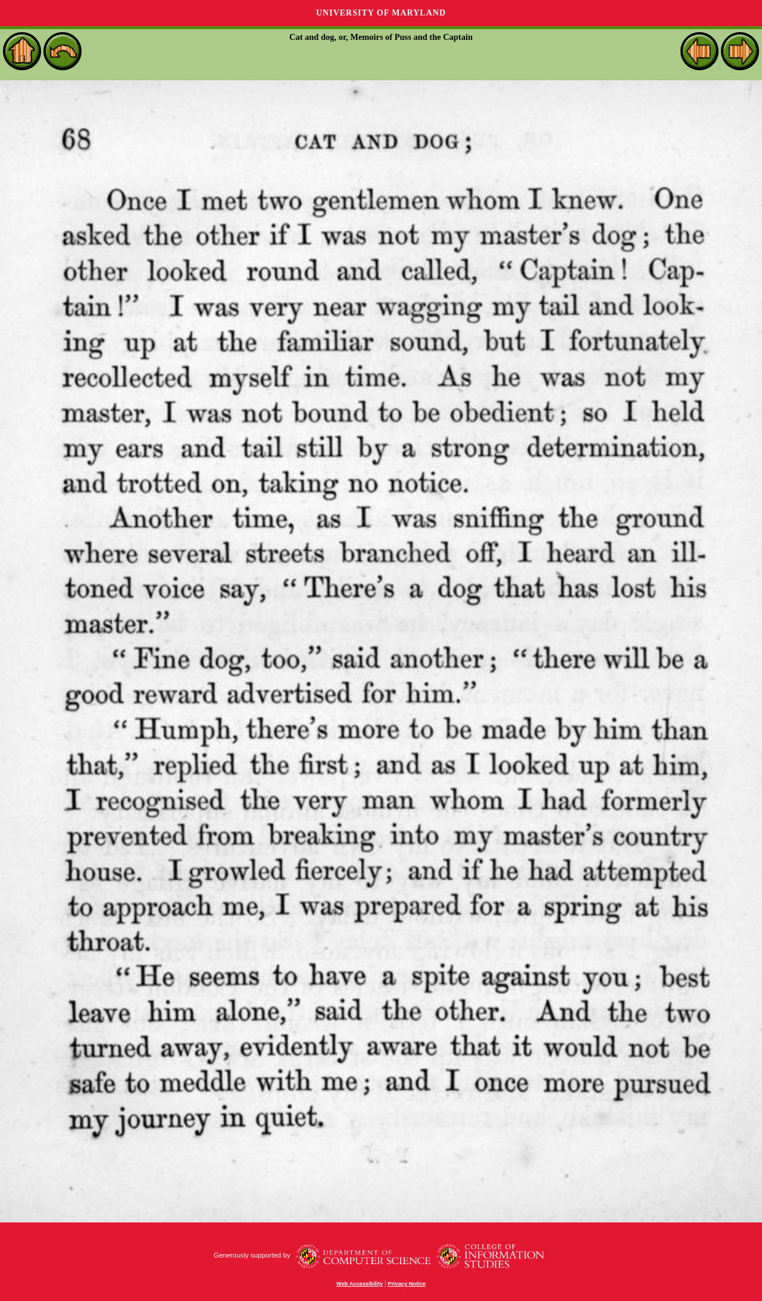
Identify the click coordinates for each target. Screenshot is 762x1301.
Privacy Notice (407, 1284)
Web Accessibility (359, 1284)
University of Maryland (381, 12)
